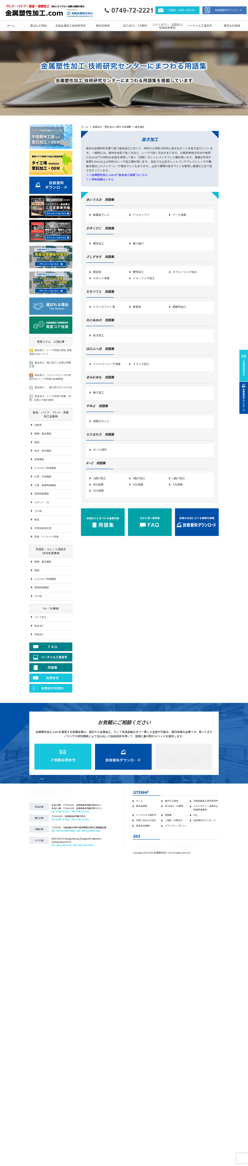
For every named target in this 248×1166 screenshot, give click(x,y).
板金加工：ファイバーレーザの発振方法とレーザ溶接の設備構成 (50, 376)
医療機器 (39, 459)
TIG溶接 (178, 484)
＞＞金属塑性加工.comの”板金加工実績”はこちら (117, 175)
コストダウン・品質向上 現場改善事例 (167, 26)
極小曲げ (138, 243)
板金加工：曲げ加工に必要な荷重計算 (50, 364)
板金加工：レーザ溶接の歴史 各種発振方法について (50, 352)
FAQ (195, 815)
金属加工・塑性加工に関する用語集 (111, 126)
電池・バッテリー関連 (46, 536)
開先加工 (98, 243)
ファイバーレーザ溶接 (107, 364)
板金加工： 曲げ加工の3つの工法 (50, 388)
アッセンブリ (141, 215)
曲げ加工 (98, 392)
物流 (36, 519)
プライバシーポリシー (176, 825)
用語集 (168, 815)
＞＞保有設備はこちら (100, 179)
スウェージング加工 (185, 272)
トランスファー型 (104, 307)
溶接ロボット (101, 421)
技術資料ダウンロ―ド (204, 820)
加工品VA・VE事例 (135, 25)
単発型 (137, 307)
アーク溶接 (179, 215)
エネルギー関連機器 (45, 468)
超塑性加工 (179, 307)
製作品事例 (141, 806)
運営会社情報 (232, 25)
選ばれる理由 (38, 25)
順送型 (97, 272)
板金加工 (39, 626)
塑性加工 (138, 272)
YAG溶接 (138, 484)
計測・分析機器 (42, 476)
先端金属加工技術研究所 (205, 800)
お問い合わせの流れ (146, 820)
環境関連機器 (41, 493)
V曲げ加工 (139, 478)
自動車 (38, 425)
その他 (38, 511)
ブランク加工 (141, 364)
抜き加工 (98, 335)
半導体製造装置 (42, 528)
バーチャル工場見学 (199, 25)
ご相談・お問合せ (174, 820)
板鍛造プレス (101, 215)
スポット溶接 (101, 278)
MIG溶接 (98, 484)
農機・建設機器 (42, 433)
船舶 (36, 442)
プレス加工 (40, 617)
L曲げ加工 (179, 478)
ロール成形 (100, 449)
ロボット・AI (41, 502)
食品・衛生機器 (42, 450)
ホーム (11, 25)
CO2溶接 (98, 490)
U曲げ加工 (99, 478)
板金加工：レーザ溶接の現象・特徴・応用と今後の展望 (50, 398)
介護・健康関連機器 (45, 485)
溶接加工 (39, 634)
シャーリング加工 (144, 278)
